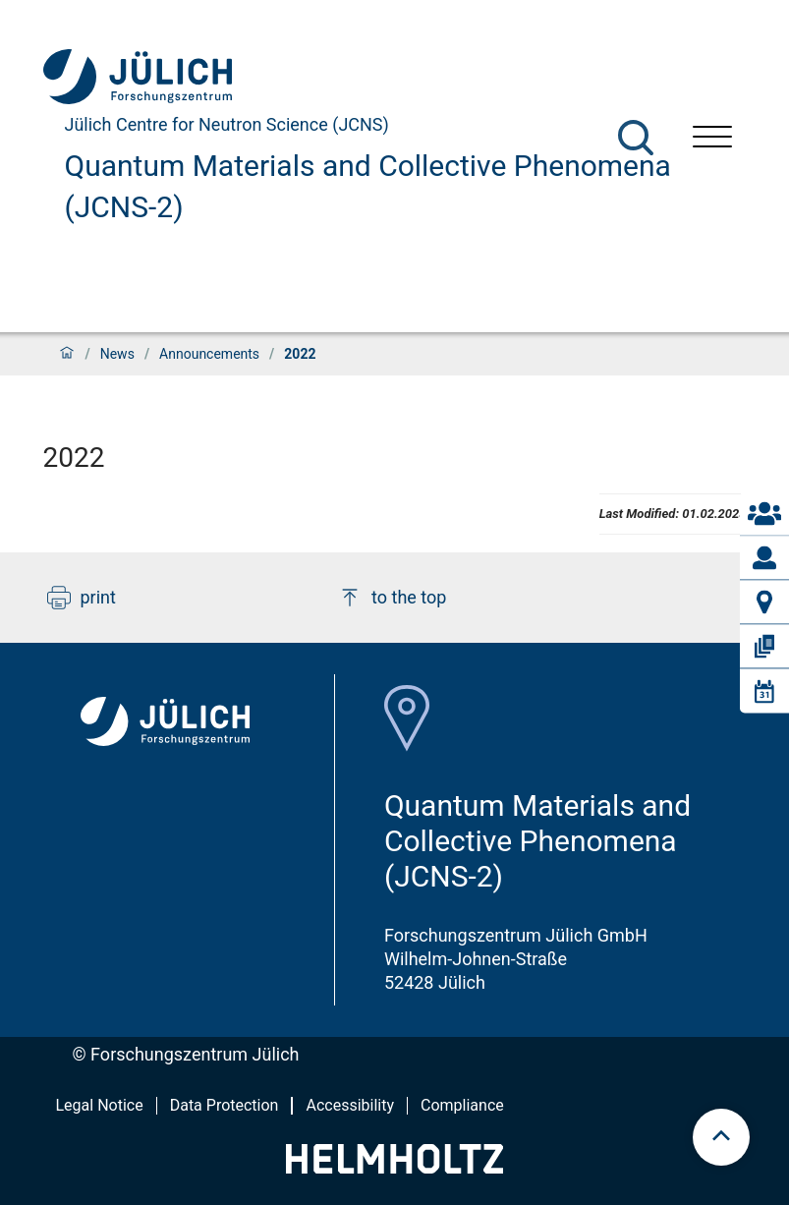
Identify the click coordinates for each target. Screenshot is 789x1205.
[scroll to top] (721, 1137)
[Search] (635, 137)
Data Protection (224, 1105)
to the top (392, 597)
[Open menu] (712, 139)
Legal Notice (99, 1105)
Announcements (209, 354)
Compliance (462, 1105)
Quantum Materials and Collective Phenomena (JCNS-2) (368, 186)
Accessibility (350, 1105)
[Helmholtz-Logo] (394, 1167)
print (81, 597)
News (117, 354)
